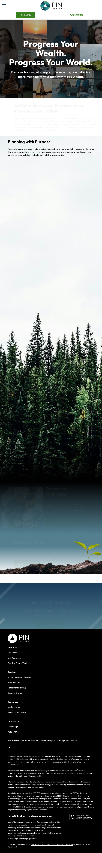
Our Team (12, 652)
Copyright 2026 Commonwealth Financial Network (52, 844)
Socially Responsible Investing (21, 677)
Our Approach (14, 658)
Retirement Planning (17, 687)
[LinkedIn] (9, 747)
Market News (14, 707)
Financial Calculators (17, 712)
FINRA (10, 773)
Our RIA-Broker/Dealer (18, 663)
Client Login (13, 726)
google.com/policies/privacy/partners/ (23, 833)
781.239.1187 (76, 15)
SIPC (15, 773)
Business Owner (15, 693)
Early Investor (14, 682)
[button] (25, 15)
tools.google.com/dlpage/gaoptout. (22, 838)
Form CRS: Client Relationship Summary (30, 815)
